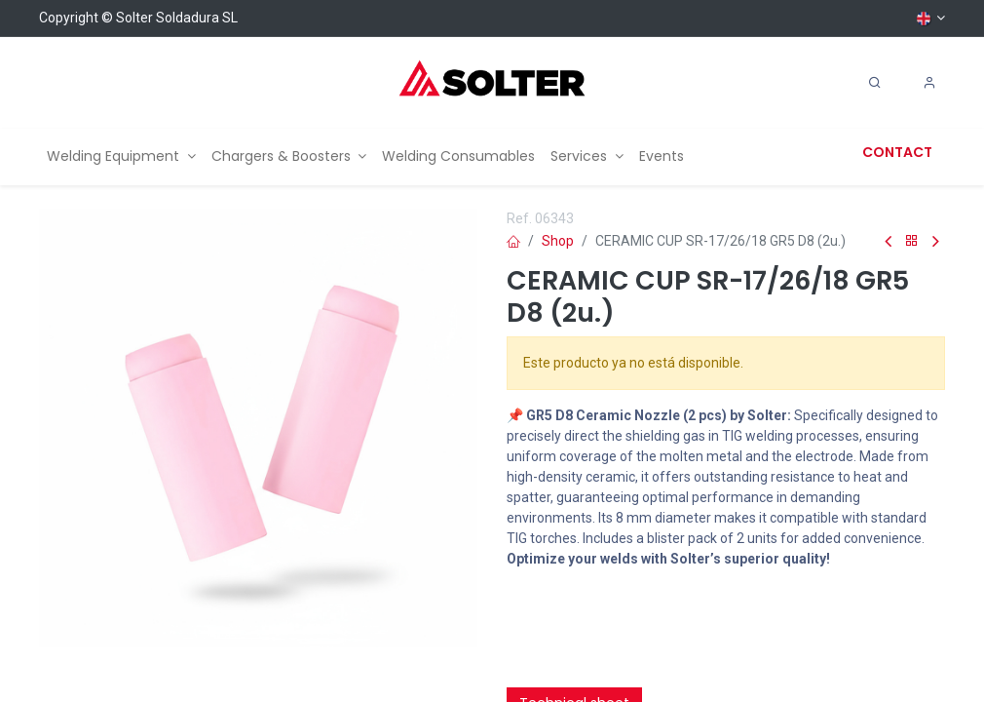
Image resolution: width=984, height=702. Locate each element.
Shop (558, 241)
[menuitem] (121, 156)
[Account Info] (929, 82)
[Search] (874, 82)
